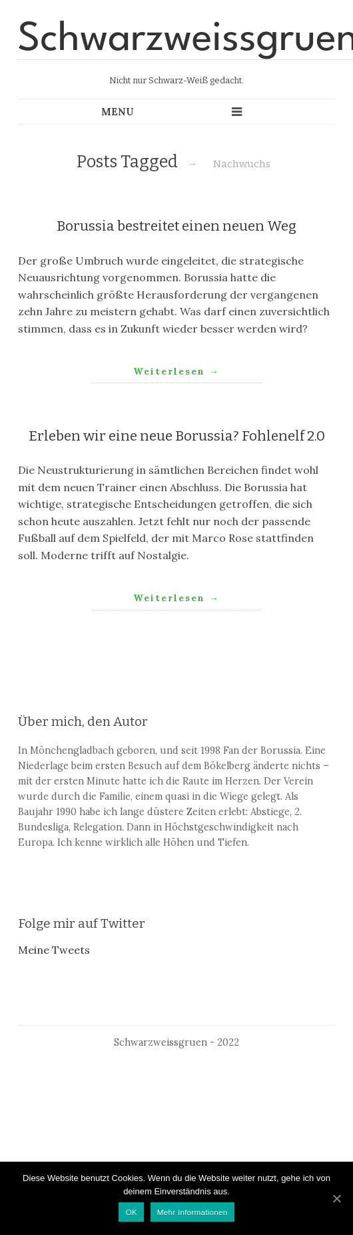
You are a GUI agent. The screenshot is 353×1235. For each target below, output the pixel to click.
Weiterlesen (176, 371)
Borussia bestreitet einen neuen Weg (176, 226)
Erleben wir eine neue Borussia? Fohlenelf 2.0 (177, 436)
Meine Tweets (54, 949)
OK (131, 1212)
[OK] (336, 1198)
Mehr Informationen (192, 1212)
